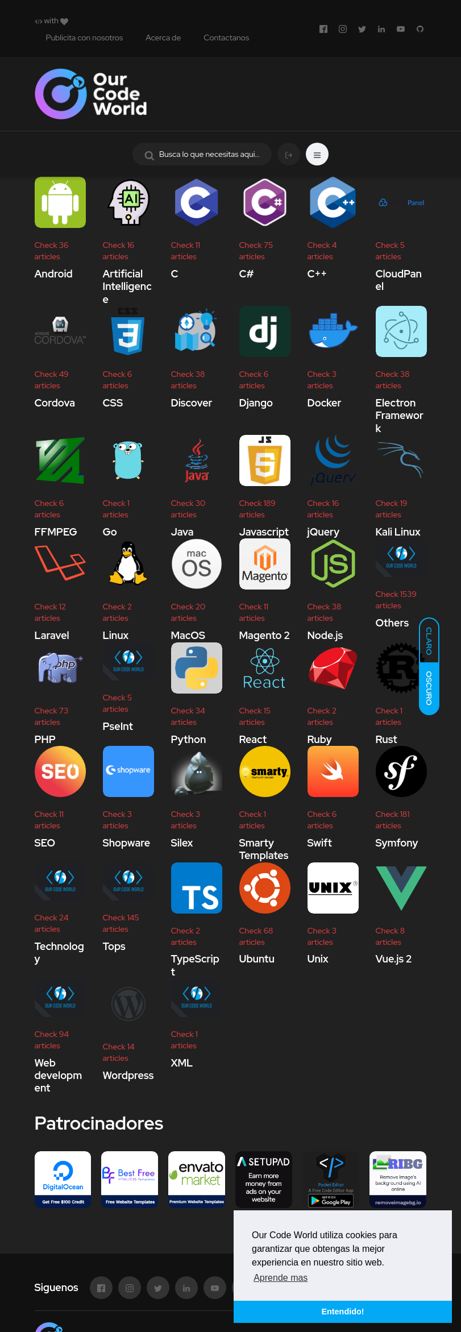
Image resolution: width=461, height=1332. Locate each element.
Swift (320, 842)
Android (54, 273)
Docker (325, 402)
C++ (317, 273)
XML (182, 1062)
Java (182, 531)
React (253, 739)
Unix (318, 959)
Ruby (320, 739)
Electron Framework (399, 415)
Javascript (264, 531)
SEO (45, 842)
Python (188, 739)
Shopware (127, 842)
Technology (59, 952)
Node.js (325, 635)
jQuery (324, 531)
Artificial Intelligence (127, 286)
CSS (113, 402)
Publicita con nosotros (84, 37)
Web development (58, 1075)
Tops (114, 946)
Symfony (397, 842)
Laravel (52, 635)
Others (392, 622)
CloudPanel (399, 280)
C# (246, 273)
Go (110, 531)
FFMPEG (56, 531)
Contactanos (226, 37)
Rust (386, 739)
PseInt (118, 726)
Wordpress (128, 1075)
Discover (192, 402)
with (51, 20)
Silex (182, 842)
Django (256, 402)
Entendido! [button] (342, 1311)
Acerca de (163, 37)
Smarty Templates (264, 849)
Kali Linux (398, 531)
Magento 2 (264, 635)
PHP (45, 739)
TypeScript (195, 965)
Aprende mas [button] (281, 1278)
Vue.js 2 (394, 959)
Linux (116, 635)
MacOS (188, 635)
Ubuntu (257, 959)
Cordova (55, 402)
